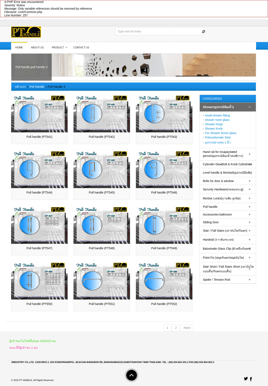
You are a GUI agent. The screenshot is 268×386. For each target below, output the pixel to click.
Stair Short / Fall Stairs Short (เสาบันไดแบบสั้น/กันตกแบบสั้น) (228, 269)
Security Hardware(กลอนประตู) (223, 189)
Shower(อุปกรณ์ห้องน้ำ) (218, 107)
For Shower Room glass (220, 133)
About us (37, 47)
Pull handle (210, 206)
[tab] (228, 107)
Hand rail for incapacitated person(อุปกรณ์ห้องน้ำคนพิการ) (223, 153)
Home (19, 47)
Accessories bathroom (217, 214)
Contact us (81, 47)
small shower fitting (217, 115)
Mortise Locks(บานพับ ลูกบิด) (222, 198)
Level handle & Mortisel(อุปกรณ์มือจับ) (227, 172)
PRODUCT (58, 47)
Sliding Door (211, 222)
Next (187, 328)
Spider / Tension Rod (216, 279)
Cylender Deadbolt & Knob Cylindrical (227, 164)
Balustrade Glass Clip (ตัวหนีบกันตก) (227, 248)
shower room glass (217, 119)
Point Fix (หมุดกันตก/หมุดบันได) (223, 257)
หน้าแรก (20, 86)
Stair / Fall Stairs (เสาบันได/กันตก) (225, 230)
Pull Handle (36, 86)
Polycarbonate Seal (217, 137)
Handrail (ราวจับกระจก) (218, 239)
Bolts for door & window (218, 181)
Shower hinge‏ (214, 124)
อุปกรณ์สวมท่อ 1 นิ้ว (218, 142)
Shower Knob (214, 128)
